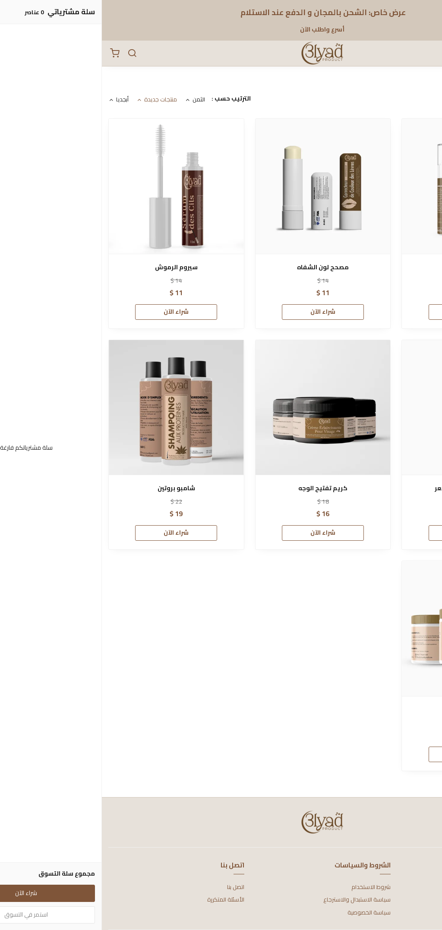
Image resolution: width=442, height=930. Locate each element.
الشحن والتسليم (417, 912)
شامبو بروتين (74, 488)
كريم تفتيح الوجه (221, 488)
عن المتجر (425, 887)
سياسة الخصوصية (267, 912)
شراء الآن (367, 311)
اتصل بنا (133, 887)
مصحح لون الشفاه (221, 267)
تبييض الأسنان (367, 267)
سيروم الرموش (74, 267)
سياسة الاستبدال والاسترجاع (255, 899)
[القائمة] (429, 53)
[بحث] (30, 53)
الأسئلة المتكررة (123, 899)
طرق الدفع (423, 899)
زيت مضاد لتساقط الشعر (367, 488)
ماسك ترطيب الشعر (367, 709)
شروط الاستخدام (269, 887)
